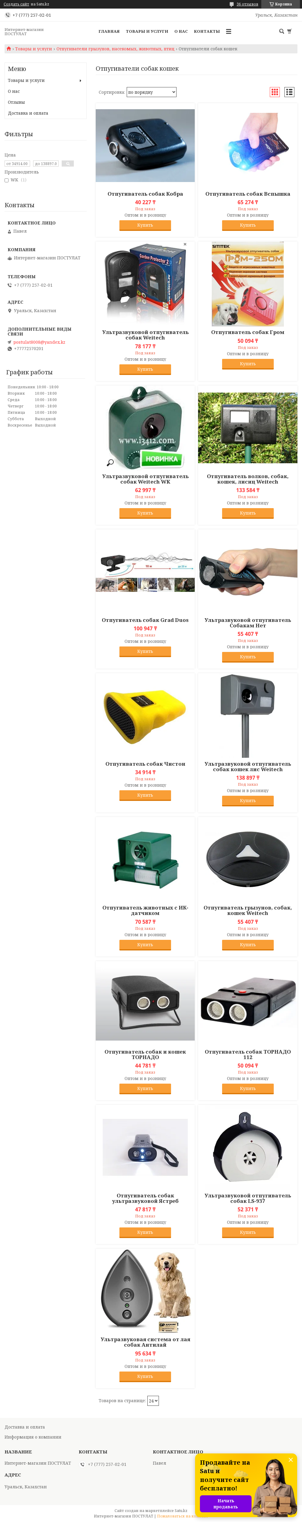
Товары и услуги (147, 31)
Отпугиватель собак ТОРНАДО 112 (248, 1054)
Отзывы (16, 102)
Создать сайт (16, 4)
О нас (181, 31)
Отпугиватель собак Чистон (145, 764)
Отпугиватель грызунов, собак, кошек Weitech (248, 910)
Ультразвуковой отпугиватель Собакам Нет (247, 622)
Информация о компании (33, 1437)
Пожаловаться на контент (182, 1516)
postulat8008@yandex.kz (39, 342)
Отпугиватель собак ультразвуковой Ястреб (145, 1198)
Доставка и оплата (28, 113)
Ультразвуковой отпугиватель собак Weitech (145, 334)
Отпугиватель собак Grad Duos (145, 620)
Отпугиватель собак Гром (247, 332)
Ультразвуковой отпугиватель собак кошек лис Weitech (247, 766)
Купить (145, 225)
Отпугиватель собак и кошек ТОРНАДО (145, 1054)
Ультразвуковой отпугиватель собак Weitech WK (145, 479)
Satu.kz (181, 1510)
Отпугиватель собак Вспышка (247, 194)
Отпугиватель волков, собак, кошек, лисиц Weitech (248, 479)
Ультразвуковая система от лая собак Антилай (145, 1342)
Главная (109, 31)
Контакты (207, 31)
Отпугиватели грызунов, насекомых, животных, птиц (115, 48)
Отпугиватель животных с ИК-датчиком (145, 910)
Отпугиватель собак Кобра (145, 194)
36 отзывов (247, 4)
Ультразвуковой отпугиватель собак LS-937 (247, 1198)
